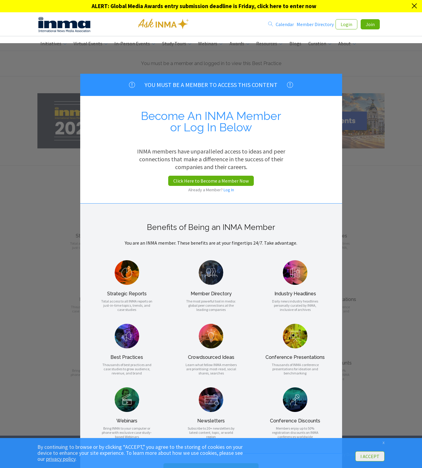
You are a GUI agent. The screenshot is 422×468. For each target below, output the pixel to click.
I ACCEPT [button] (370, 456)
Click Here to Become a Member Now (211, 181)
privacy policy (60, 459)
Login (346, 25)
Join (370, 25)
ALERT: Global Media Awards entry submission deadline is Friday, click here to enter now (204, 6)
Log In (229, 189)
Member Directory (315, 25)
